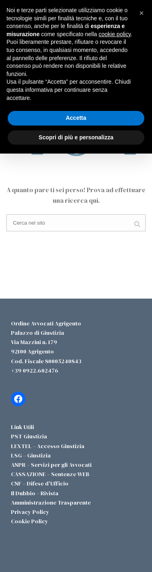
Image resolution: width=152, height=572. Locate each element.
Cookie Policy (29, 521)
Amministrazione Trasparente (51, 502)
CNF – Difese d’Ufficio (40, 483)
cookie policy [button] (114, 34)
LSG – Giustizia (31, 455)
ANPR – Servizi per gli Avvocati (51, 465)
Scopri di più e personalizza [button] (76, 137)
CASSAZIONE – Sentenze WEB (50, 474)
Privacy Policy (30, 512)
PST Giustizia (29, 436)
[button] (141, 13)
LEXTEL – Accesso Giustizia (47, 446)
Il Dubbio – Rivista (34, 493)
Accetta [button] (76, 118)
